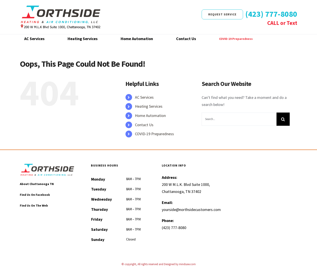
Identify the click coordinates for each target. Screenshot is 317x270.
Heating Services (148, 106)
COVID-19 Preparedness (154, 133)
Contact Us (144, 124)
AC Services (144, 97)
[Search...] (239, 119)
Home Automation (150, 115)
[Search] (283, 119)
